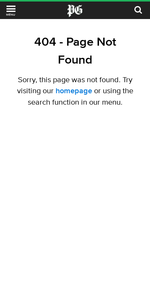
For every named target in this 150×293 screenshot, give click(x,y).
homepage (74, 90)
